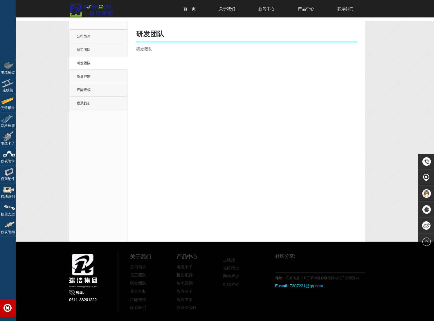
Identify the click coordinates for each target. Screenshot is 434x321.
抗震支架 (185, 299)
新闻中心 (266, 8)
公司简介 (84, 36)
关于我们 (227, 8)
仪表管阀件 (187, 307)
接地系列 (185, 283)
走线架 (229, 260)
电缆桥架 (231, 284)
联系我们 (345, 8)
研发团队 (138, 283)
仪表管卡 (185, 291)
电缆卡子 (185, 267)
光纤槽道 (231, 268)
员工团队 (84, 50)
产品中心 (306, 8)
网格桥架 (231, 276)
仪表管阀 (8, 232)
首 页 (189, 8)
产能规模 (84, 90)
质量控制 (84, 76)
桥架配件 (185, 275)
